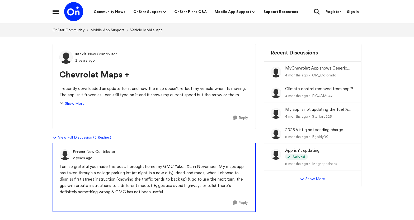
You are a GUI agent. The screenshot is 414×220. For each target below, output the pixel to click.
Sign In (353, 12)
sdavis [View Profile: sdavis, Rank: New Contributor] (81, 54)
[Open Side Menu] (56, 12)
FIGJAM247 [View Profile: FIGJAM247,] (322, 96)
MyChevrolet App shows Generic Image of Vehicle (316, 68)
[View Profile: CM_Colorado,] (276, 72)
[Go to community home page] (73, 11)
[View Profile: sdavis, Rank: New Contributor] (66, 57)
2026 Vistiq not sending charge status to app (314, 130)
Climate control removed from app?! (319, 88)
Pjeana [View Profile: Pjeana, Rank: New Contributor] (79, 151)
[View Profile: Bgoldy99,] (276, 134)
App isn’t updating (302, 150)
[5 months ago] (296, 137)
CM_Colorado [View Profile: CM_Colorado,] (324, 75)
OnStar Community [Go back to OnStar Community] (68, 30)
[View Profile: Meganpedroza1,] (276, 154)
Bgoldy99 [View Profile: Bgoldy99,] (320, 137)
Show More (71, 103)
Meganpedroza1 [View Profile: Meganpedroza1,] (325, 164)
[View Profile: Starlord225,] (276, 113)
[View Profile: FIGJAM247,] (276, 93)
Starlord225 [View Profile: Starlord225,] (322, 116)
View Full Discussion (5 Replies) (82, 137)
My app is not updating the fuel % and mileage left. (316, 109)
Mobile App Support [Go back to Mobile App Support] (107, 30)
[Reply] (240, 117)
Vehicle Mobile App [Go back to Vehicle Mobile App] (146, 30)
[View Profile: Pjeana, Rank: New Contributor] (65, 154)
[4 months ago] (296, 75)
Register (333, 12)
